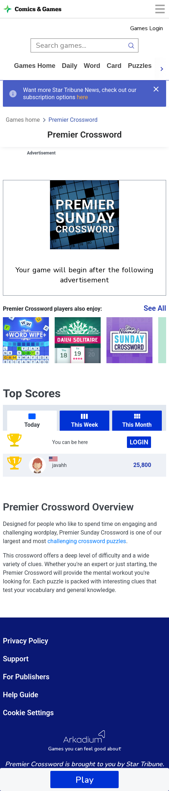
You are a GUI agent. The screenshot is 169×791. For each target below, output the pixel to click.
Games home (34, 65)
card (114, 65)
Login (139, 442)
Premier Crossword (73, 119)
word (92, 65)
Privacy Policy (25, 641)
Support (16, 658)
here (82, 97)
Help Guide (20, 694)
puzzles (140, 65)
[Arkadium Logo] (84, 741)
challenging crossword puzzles (86, 541)
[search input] (77, 45)
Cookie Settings (28, 712)
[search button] (131, 45)
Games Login (146, 28)
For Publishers (26, 676)
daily (69, 65)
